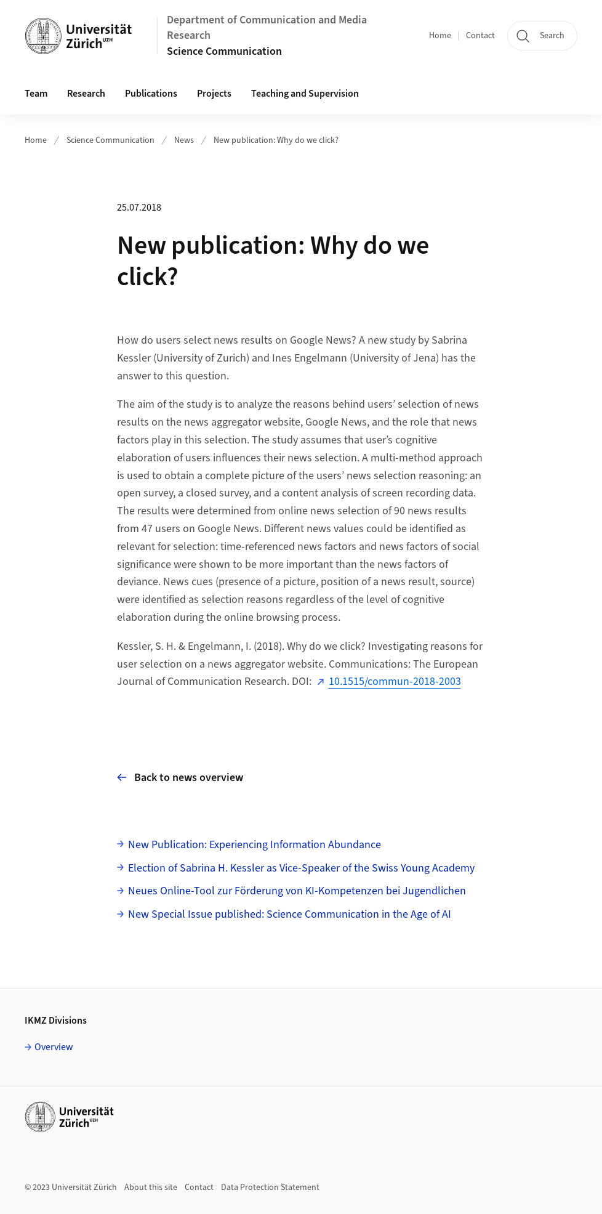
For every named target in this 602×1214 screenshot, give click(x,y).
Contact (480, 36)
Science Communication (224, 51)
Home (440, 36)
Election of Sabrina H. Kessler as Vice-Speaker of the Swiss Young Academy (301, 868)
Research (86, 93)
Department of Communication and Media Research (267, 27)
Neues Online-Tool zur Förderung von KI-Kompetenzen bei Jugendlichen (297, 891)
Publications (151, 93)
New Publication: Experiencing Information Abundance (254, 844)
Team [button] (36, 93)
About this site (150, 1187)
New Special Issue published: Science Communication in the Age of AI (289, 914)
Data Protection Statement (270, 1187)
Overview (53, 1047)
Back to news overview (180, 777)
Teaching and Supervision (305, 93)
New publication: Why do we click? (276, 140)
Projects (214, 93)
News (184, 140)
